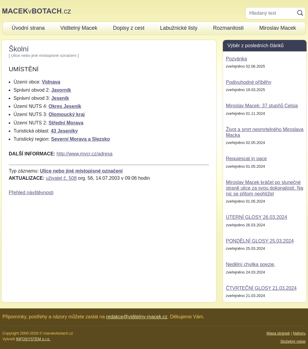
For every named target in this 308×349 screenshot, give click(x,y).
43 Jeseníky (64, 130)
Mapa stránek (278, 333)
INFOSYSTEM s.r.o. (33, 339)
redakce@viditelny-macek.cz (137, 316)
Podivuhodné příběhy (248, 82)
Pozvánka (236, 58)
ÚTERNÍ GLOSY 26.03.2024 (256, 217)
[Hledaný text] (270, 13)
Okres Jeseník (64, 106)
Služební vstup (293, 341)
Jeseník (60, 98)
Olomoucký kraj (66, 114)
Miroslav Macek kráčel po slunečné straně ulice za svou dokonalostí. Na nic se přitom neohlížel (264, 188)
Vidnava (51, 81)
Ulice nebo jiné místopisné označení (81, 170)
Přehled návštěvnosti (31, 192)
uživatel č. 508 (61, 178)
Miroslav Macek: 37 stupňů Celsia (262, 105)
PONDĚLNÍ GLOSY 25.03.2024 (260, 240)
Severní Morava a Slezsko (80, 139)
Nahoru (299, 333)
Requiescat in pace (246, 158)
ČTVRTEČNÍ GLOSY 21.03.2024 (261, 288)
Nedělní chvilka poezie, (251, 264)
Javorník (61, 90)
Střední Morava (65, 122)
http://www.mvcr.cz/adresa (84, 153)
